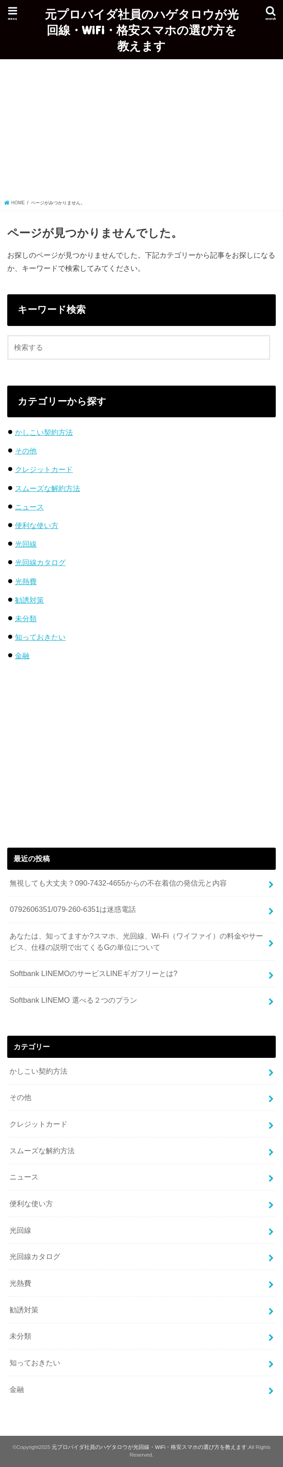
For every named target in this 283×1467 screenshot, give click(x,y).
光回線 (26, 544)
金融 (22, 655)
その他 (26, 451)
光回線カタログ (40, 562)
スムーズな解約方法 (47, 488)
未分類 (26, 618)
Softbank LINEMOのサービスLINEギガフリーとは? (93, 973)
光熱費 (26, 581)
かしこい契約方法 (44, 432)
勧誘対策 (29, 600)
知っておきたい (40, 637)
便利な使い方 (36, 525)
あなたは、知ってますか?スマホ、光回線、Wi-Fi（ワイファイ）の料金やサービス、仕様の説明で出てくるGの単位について (136, 941)
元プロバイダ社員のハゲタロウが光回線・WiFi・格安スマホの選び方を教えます (142, 29)
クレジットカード (44, 469)
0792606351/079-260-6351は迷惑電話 (73, 909)
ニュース (29, 507)
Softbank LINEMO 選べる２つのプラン (73, 1000)
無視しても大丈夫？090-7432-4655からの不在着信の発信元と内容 (118, 883)
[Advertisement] (141, 131)
